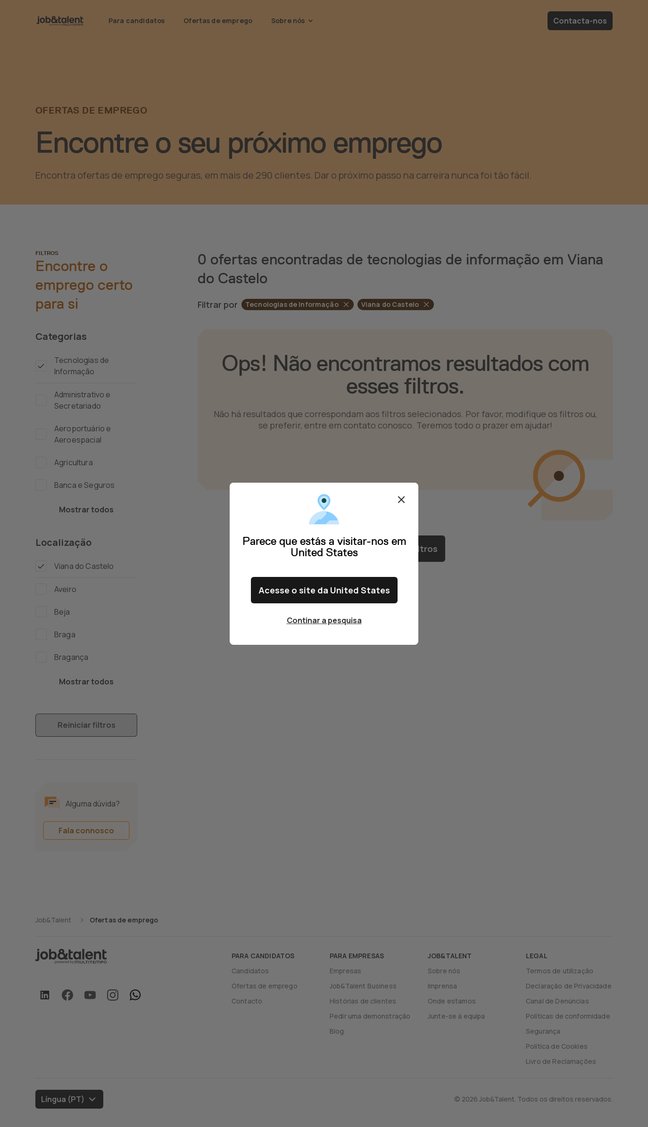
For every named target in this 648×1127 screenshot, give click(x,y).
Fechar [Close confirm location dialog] (401, 499)
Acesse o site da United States (324, 590)
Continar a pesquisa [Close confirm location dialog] (324, 620)
